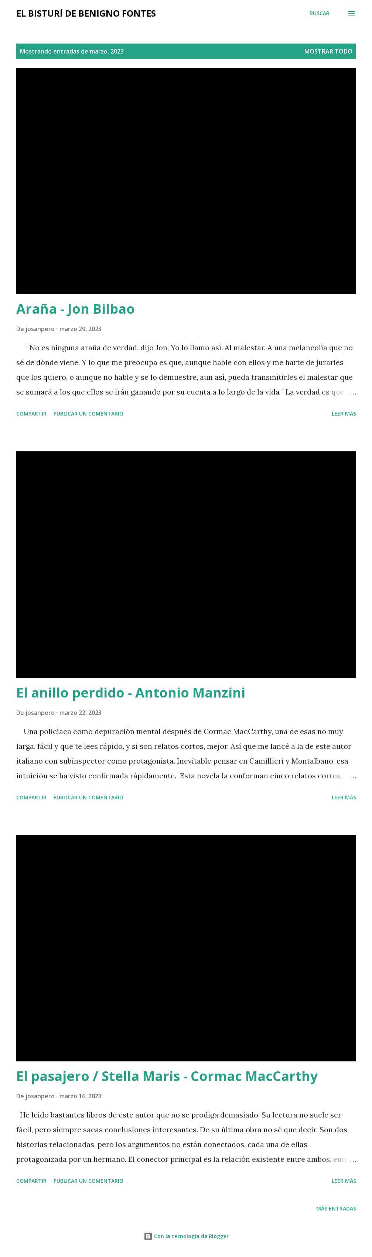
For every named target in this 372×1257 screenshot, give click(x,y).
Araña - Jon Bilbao (75, 309)
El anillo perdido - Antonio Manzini (130, 692)
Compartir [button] (31, 413)
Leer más (344, 413)
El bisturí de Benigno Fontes (86, 13)
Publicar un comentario (88, 413)
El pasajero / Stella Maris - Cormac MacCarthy (167, 1076)
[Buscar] (320, 13)
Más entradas (336, 1208)
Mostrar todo (328, 51)
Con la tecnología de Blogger (186, 1236)
